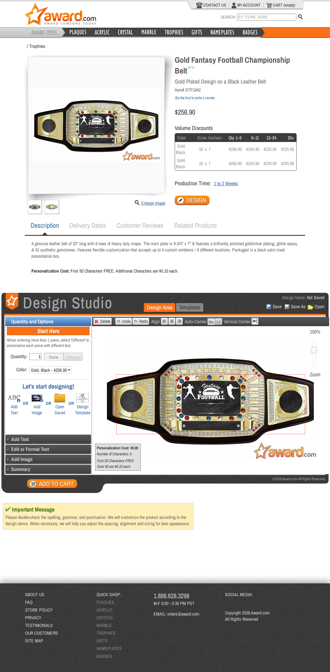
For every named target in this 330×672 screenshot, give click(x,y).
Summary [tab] (17, 469)
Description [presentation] (45, 225)
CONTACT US (211, 5)
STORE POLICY (39, 610)
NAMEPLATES (109, 648)
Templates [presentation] (189, 307)
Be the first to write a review (195, 97)
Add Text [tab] (17, 439)
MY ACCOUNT (246, 5)
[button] (53, 357)
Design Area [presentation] (159, 307)
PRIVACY (33, 617)
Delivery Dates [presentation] (87, 225)
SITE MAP (34, 641)
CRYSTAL (104, 617)
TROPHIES (106, 633)
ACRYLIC (104, 610)
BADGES (104, 656)
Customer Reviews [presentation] (140, 225)
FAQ (29, 602)
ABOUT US (34, 594)
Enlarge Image (153, 203)
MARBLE (104, 625)
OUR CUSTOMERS (41, 633)
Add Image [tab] (19, 459)
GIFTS (102, 641)
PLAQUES (105, 602)
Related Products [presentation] (195, 225)
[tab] (45, 225)
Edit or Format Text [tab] (27, 449)
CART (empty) (280, 5)
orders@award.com (183, 614)
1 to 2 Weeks (226, 183)
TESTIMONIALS (39, 625)
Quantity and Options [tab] (29, 321)
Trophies (37, 46)
